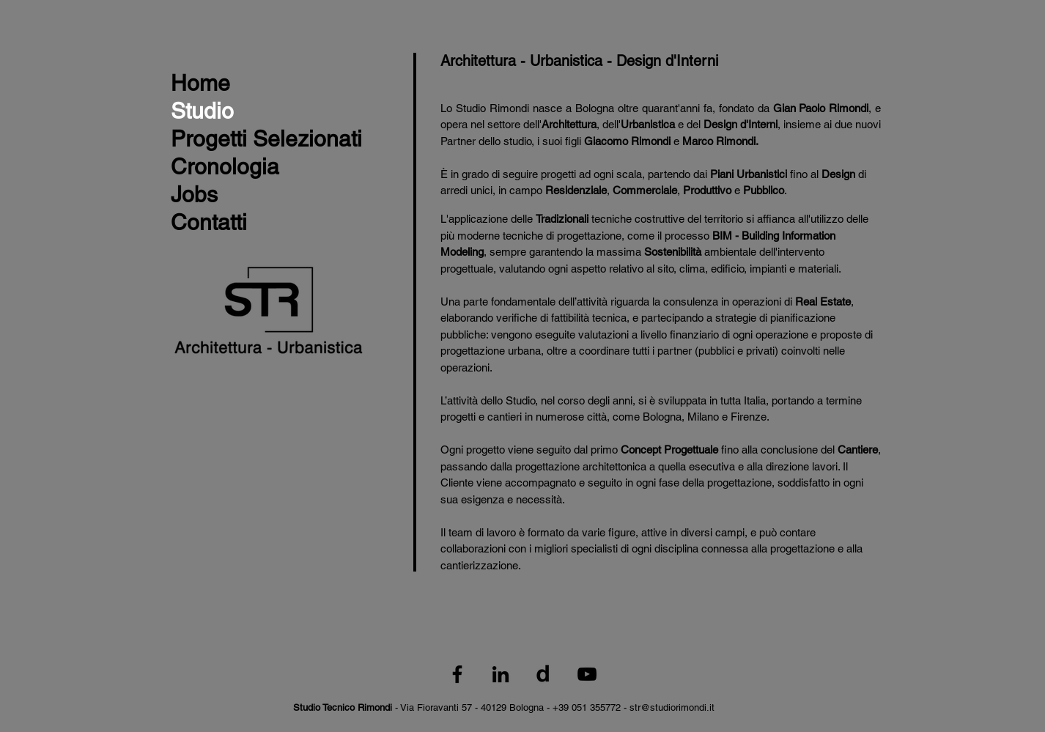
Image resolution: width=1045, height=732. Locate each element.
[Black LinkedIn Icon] (500, 674)
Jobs (194, 194)
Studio (202, 111)
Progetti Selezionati (266, 139)
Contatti (209, 222)
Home (200, 83)
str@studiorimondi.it (671, 707)
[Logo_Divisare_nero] (543, 674)
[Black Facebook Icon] (457, 674)
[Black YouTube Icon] (587, 674)
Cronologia (225, 167)
